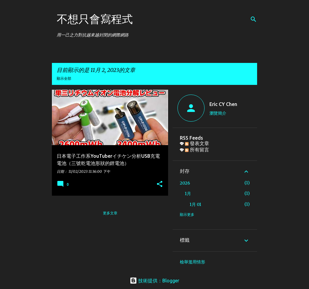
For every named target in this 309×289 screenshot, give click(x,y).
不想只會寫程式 (95, 19)
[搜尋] (253, 19)
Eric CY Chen (223, 104)
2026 (185, 183)
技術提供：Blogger (154, 280)
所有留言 (197, 149)
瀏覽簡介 (217, 113)
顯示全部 (64, 78)
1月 (188, 193)
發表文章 (197, 143)
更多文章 (110, 213)
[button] (159, 184)
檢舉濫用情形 (192, 262)
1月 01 (195, 204)
